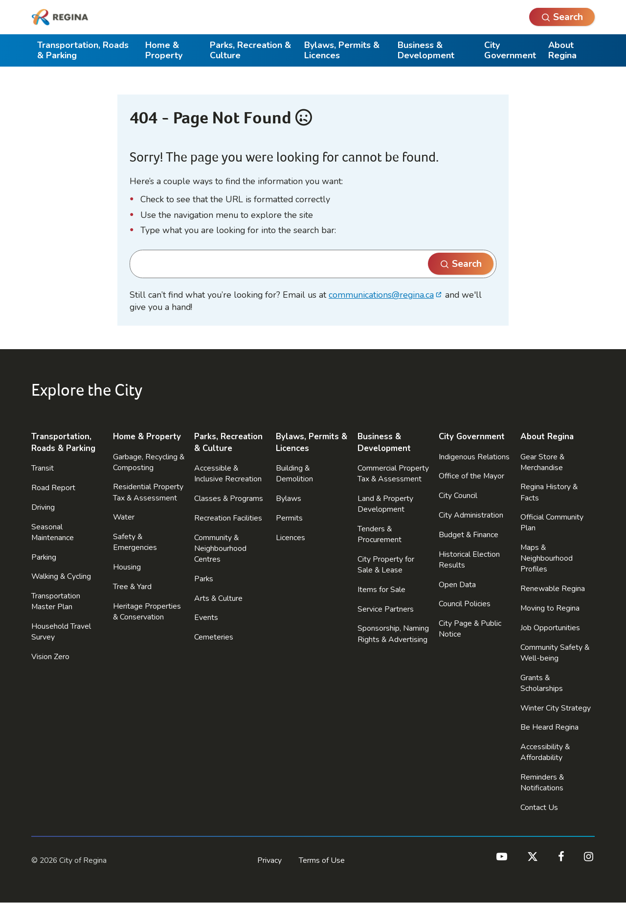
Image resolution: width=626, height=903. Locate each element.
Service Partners (386, 609)
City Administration (471, 515)
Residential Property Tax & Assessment (148, 492)
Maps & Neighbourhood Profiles (546, 558)
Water (123, 517)
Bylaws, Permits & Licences (342, 50)
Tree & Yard (132, 586)
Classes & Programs (228, 498)
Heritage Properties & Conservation (147, 611)
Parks (203, 578)
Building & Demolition (294, 473)
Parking (43, 557)
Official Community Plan (551, 522)
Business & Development (426, 50)
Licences (290, 537)
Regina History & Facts (549, 492)
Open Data (457, 584)
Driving (43, 507)
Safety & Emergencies (135, 542)
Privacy (269, 860)
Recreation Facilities (228, 518)
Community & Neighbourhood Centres (220, 548)
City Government (510, 50)
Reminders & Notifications (542, 782)
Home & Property (163, 50)
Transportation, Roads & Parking (83, 50)
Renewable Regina (552, 588)
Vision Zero (50, 656)
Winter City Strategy (555, 708)
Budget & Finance (468, 534)
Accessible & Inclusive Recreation (228, 473)
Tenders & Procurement (380, 534)
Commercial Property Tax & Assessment (393, 473)
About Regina (562, 50)
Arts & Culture (218, 598)
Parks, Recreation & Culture (250, 50)
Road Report (53, 487)
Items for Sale (381, 589)
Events (206, 617)
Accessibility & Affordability (545, 752)
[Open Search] (562, 17)
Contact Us (539, 807)
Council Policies (465, 603)
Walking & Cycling (61, 576)
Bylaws (288, 498)
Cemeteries (213, 637)
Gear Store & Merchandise (542, 462)
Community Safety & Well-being (554, 653)
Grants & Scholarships (541, 683)
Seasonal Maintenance (52, 532)
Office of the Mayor (471, 476)
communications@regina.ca (381, 295)
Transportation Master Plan (55, 601)
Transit (42, 468)
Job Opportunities (550, 627)
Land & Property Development (385, 504)
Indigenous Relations (474, 457)
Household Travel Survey (61, 631)
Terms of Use (322, 860)
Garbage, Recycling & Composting (148, 462)
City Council (458, 495)
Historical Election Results (469, 559)
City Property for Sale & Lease (386, 564)
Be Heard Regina (549, 727)
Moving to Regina (550, 608)
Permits (289, 518)
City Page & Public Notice (470, 629)
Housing (127, 567)
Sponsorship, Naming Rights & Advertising (393, 633)
